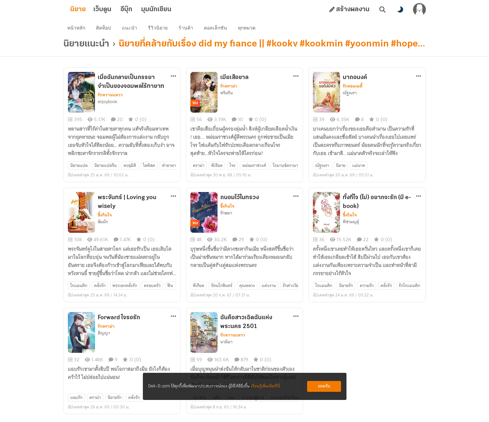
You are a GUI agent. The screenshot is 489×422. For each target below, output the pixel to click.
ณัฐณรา (350, 95)
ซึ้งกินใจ (105, 217)
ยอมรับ (324, 386)
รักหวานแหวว (110, 97)
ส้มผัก (103, 224)
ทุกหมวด (248, 29)
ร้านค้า (187, 29)
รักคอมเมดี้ (352, 88)
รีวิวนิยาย (159, 29)
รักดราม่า (228, 88)
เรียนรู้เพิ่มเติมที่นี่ (265, 386)
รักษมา (226, 215)
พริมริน (226, 95)
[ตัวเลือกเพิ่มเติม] (173, 78)
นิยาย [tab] (89, 9)
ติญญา (104, 335)
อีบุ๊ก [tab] (137, 9)
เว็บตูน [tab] (113, 9)
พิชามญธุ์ (351, 224)
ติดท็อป (105, 29)
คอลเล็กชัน (217, 29)
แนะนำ (131, 29)
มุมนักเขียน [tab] (167, 9)
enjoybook (107, 104)
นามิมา (226, 344)
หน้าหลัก (78, 29)
